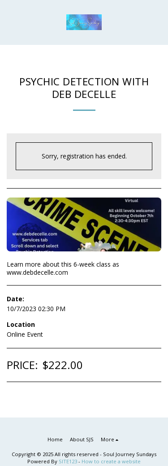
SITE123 (68, 461)
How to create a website (111, 461)
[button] (9, 22)
